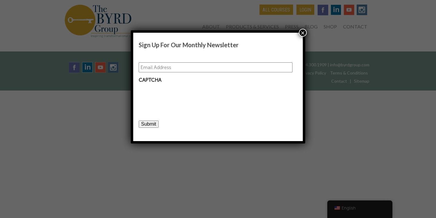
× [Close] (303, 33)
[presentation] (185, 98)
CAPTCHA (150, 80)
